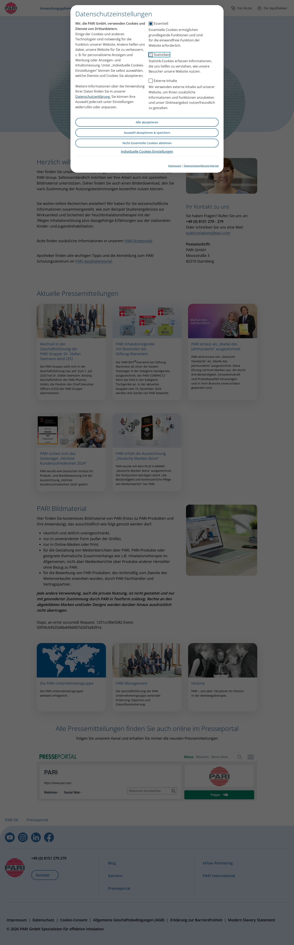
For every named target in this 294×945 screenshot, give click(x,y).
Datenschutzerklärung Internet (201, 165)
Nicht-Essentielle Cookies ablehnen (147, 143)
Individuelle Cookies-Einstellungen (147, 151)
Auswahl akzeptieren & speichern (147, 133)
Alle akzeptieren (147, 122)
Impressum (174, 165)
